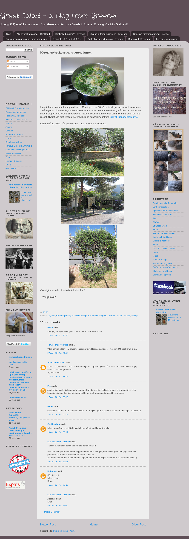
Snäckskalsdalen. (56, 362)
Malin (50, 327)
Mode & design (160, 259)
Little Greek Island (18, 397)
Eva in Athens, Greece (58, 441)
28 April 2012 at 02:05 (57, 414)
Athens (9, 127)
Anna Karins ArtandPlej (15, 413)
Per (49, 386)
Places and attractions (16, 112)
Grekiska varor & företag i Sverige (105, 39)
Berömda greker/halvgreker (166, 267)
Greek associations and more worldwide (26, 39)
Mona (50, 406)
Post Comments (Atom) (64, 531)
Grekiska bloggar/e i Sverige (70, 34)
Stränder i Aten (160, 226)
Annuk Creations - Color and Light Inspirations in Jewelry (20, 430)
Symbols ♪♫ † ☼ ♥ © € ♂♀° (67, 39)
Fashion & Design (14, 161)
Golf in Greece (12, 168)
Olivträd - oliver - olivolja (119, 316)
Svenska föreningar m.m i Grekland (108, 34)
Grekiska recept (79, 316)
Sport (8, 157)
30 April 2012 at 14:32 (57, 506)
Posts (11, 61)
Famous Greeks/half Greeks (19, 146)
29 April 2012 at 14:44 (57, 485)
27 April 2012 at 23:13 (57, 397)
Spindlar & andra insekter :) (166, 211)
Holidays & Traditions (16, 116)
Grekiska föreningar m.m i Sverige (151, 34)
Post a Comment (52, 512)
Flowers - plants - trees (16, 119)
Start (8, 34)
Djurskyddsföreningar (139, 39)
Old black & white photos (17, 108)
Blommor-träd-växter (162, 214)
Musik (155, 256)
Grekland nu (53, 424)
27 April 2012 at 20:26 (57, 335)
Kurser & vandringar (166, 39)
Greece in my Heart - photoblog (166, 311)
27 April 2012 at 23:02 (57, 376)
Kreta (155, 229)
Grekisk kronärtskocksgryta (123, 117)
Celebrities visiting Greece (18, 149)
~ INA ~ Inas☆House (57, 345)
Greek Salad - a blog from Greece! (58, 16)
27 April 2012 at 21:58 (57, 353)
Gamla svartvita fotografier (165, 203)
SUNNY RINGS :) (17, 435)
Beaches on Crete (14, 142)
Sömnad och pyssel (162, 275)
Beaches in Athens (14, 134)
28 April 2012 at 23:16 (57, 461)
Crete (8, 138)
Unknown (52, 471)
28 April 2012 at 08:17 (57, 432)
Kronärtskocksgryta (97, 316)
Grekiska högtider (161, 241)
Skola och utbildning (162, 271)
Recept (135, 316)
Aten (155, 218)
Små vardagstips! (161, 207)
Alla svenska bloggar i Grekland (33, 34)
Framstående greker (162, 263)
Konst (155, 252)
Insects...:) (10, 123)
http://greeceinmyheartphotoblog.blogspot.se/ (20, 187)
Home (93, 524)
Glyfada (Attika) (63, 316)
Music (8, 165)
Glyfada (51, 316)
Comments (13, 66)
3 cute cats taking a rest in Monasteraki (174, 317)
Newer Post (48, 524)
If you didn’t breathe (18, 390)
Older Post (139, 524)
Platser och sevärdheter (164, 233)
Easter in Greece (13, 153)
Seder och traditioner (162, 237)
